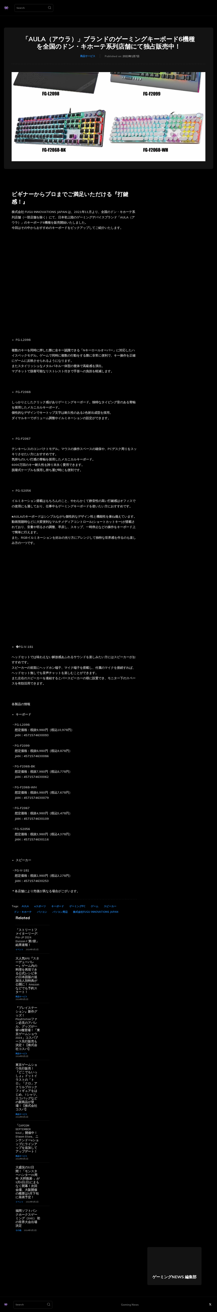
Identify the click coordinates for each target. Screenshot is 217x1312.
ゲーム (94, 906)
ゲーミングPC (77, 906)
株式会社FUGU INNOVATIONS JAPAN (95, 911)
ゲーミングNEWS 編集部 (174, 1276)
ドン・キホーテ (23, 911)
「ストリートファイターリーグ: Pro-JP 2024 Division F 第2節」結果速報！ (27, 937)
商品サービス (87, 56)
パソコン (42, 911)
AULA (25, 906)
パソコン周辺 (60, 911)
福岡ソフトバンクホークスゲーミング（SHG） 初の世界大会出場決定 (27, 1218)
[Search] (49, 8)
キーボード (57, 906)
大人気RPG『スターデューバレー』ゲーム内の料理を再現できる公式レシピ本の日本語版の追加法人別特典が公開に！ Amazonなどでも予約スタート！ (27, 975)
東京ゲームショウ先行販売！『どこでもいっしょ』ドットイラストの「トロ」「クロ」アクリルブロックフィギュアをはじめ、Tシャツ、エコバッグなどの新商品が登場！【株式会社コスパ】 (27, 1087)
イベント (19, 949)
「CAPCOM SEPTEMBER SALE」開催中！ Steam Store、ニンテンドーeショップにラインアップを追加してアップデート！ (27, 1138)
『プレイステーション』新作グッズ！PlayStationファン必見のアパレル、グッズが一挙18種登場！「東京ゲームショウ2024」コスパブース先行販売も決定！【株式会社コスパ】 (27, 1028)
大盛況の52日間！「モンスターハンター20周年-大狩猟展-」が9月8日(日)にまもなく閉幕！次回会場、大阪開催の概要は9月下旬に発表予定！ (27, 1182)
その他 (18, 1230)
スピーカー (110, 906)
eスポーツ (40, 906)
